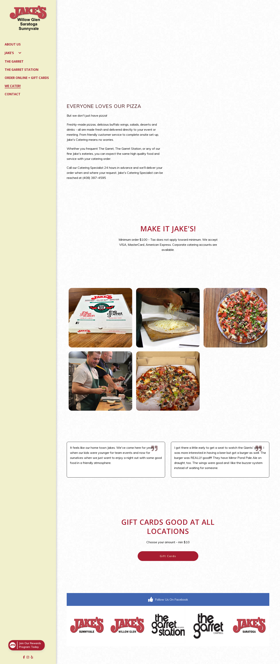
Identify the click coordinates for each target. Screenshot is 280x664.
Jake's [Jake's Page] (9, 53)
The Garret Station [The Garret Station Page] (21, 69)
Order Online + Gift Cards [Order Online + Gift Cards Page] (27, 78)
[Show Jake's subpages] (20, 52)
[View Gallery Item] (100, 317)
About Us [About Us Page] (13, 44)
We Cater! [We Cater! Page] (13, 86)
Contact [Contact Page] (12, 94)
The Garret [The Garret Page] (14, 61)
